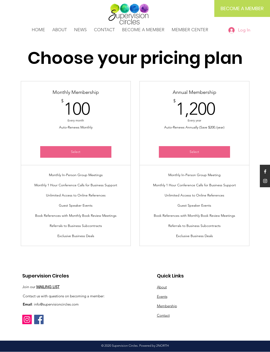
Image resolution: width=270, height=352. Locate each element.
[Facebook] (39, 319)
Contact (163, 315)
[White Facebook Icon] (265, 171)
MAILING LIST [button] (48, 287)
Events (162, 296)
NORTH (163, 345)
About (162, 287)
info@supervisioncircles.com (56, 304)
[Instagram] (27, 319)
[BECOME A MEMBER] (242, 8)
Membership (167, 306)
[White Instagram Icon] (265, 181)
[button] (80, 30)
